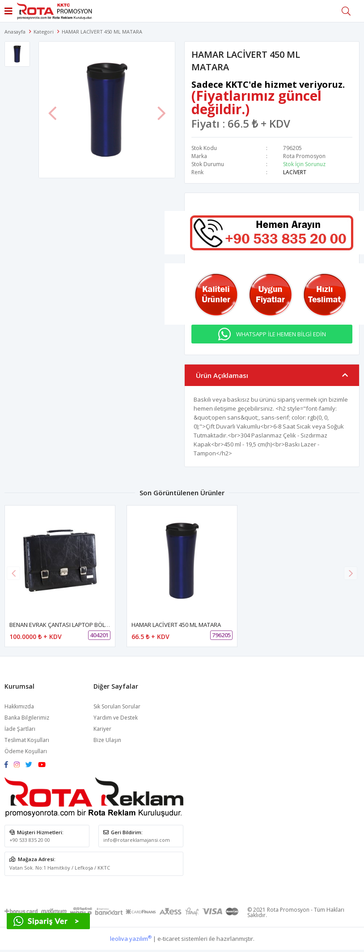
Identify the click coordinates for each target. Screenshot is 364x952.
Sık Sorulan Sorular (116, 706)
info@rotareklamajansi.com (136, 839)
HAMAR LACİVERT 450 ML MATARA (176, 625)
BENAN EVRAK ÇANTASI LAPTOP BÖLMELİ (63, 625)
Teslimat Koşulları (26, 740)
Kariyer (102, 729)
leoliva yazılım (131, 939)
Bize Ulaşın (107, 740)
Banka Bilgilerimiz (26, 717)
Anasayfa (14, 31)
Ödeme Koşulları (25, 751)
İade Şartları (19, 729)
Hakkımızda (19, 706)
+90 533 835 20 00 (29, 839)
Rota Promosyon (304, 156)
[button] (350, 573)
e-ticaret (168, 939)
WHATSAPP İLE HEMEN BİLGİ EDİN (281, 334)
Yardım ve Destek (115, 717)
